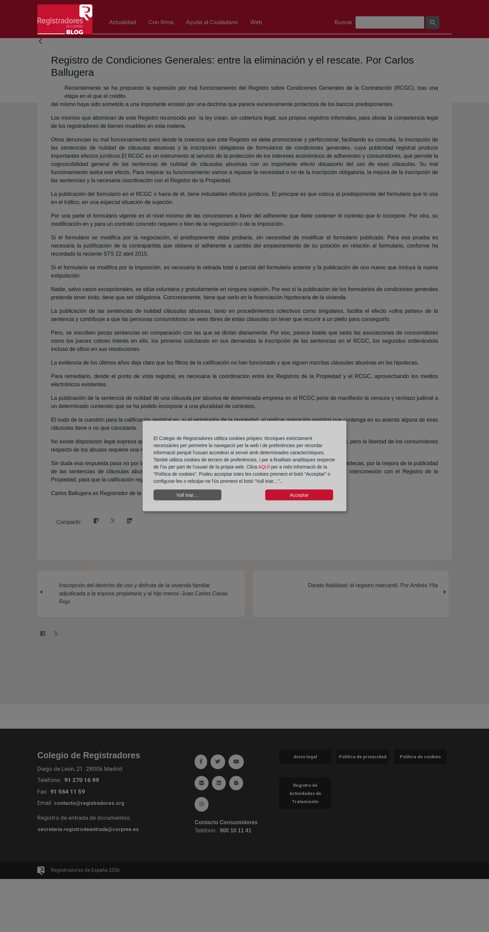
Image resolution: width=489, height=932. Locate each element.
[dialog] (244, 466)
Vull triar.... (187, 494)
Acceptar (299, 494)
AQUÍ (264, 467)
